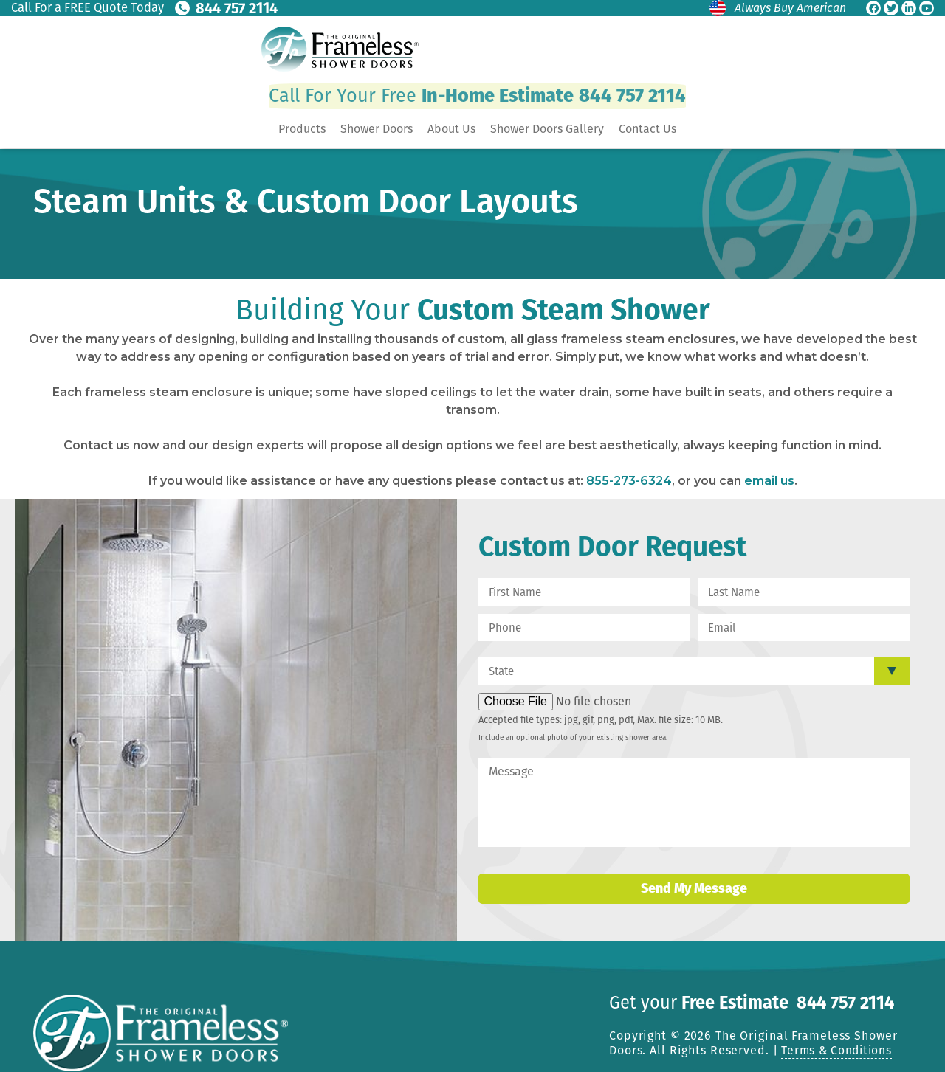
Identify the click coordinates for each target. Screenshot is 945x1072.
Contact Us (647, 129)
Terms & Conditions (839, 1049)
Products (302, 129)
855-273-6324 (629, 481)
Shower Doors (376, 129)
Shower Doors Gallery (547, 129)
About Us (451, 129)
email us (769, 481)
